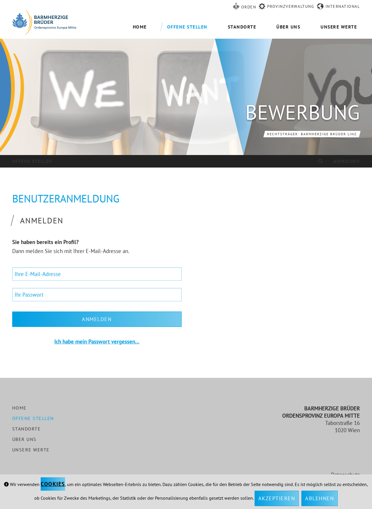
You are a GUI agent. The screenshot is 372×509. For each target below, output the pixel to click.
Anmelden (346, 161)
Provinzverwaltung (290, 6)
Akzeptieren (276, 498)
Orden (248, 7)
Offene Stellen (32, 161)
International (343, 6)
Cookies (53, 483)
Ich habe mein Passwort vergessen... (97, 341)
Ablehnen (319, 498)
